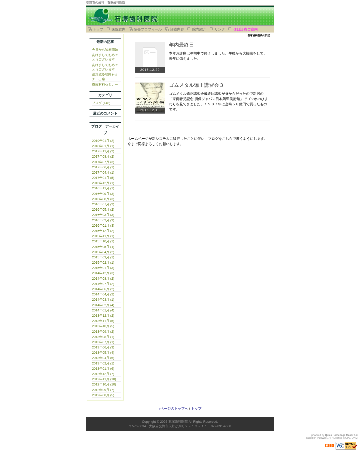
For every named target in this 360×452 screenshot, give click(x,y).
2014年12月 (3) (103, 273)
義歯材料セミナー (105, 84)
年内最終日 (181, 45)
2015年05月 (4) (103, 247)
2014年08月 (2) (103, 278)
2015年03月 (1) (103, 257)
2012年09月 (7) (103, 390)
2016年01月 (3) (103, 225)
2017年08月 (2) (103, 156)
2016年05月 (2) (103, 209)
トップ (98, 29)
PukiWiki (321, 437)
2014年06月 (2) (103, 289)
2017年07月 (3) (103, 162)
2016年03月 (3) (103, 215)
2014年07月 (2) (103, 284)
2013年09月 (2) (103, 331)
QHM (355, 437)
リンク (219, 29)
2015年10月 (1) (103, 241)
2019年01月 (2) (103, 141)
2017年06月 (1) (103, 167)
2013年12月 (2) (103, 315)
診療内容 (177, 29)
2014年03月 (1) (103, 299)
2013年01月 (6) (103, 368)
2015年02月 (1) (103, 262)
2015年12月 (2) (103, 231)
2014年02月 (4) (103, 305)
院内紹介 (199, 29)
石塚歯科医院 (178, 421)
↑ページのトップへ (173, 408)
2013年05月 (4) (103, 352)
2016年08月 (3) (103, 199)
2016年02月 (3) (103, 220)
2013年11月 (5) (103, 321)
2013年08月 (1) (103, 337)
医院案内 (119, 29)
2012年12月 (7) (103, 374)
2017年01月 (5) (103, 178)
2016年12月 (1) (103, 183)
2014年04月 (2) (103, 294)
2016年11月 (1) (103, 188)
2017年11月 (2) (103, 151)
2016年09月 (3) (103, 194)
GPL (347, 437)
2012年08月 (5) (103, 395)
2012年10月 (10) (104, 384)
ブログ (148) (101, 103)
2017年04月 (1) (103, 172)
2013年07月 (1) (103, 342)
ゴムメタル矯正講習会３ (196, 85)
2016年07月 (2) (103, 204)
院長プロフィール (148, 29)
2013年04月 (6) (103, 358)
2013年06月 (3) (103, 347)
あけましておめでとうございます (105, 57)
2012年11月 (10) (104, 379)
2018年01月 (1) (103, 146)
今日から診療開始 (105, 50)
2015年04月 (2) (103, 252)
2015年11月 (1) (103, 236)
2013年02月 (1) (103, 363)
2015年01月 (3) (103, 268)
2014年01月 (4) (103, 310)
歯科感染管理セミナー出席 (105, 77)
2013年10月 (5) (103, 326)
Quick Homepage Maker (339, 435)
